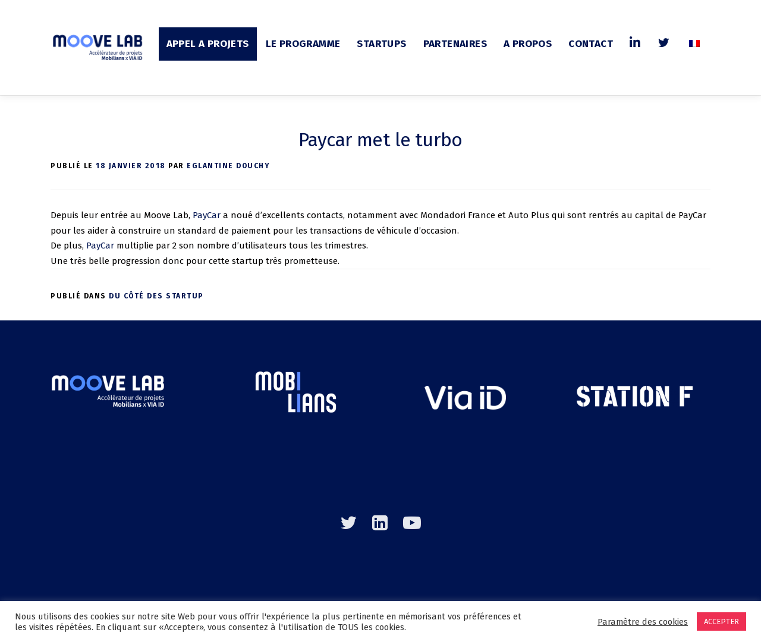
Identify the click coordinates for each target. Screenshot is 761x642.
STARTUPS (381, 43)
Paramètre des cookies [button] (643, 621)
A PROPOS (528, 43)
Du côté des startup (156, 296)
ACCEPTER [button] (721, 621)
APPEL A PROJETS (207, 43)
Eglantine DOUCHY (228, 166)
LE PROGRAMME (303, 43)
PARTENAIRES (455, 43)
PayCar (207, 215)
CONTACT (590, 43)
